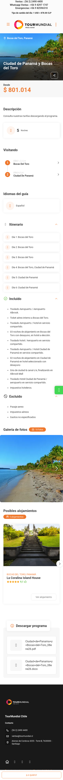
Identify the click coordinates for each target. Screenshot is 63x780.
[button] (56, 468)
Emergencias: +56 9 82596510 (31, 8)
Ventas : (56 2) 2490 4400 (29, 1)
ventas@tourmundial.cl (22, 736)
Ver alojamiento (44, 597)
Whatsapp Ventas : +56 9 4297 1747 (29, 5)
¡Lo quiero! (31, 775)
